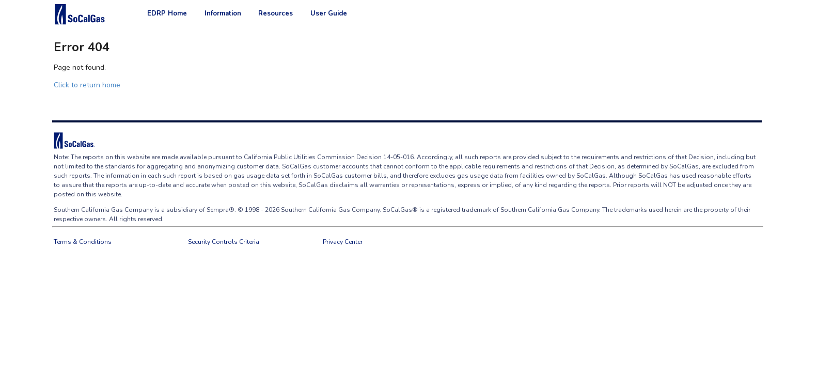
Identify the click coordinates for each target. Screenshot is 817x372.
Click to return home (87, 85)
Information (223, 13)
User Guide (328, 13)
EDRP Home (167, 13)
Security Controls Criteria (223, 242)
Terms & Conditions (83, 242)
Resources (275, 13)
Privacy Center (343, 242)
